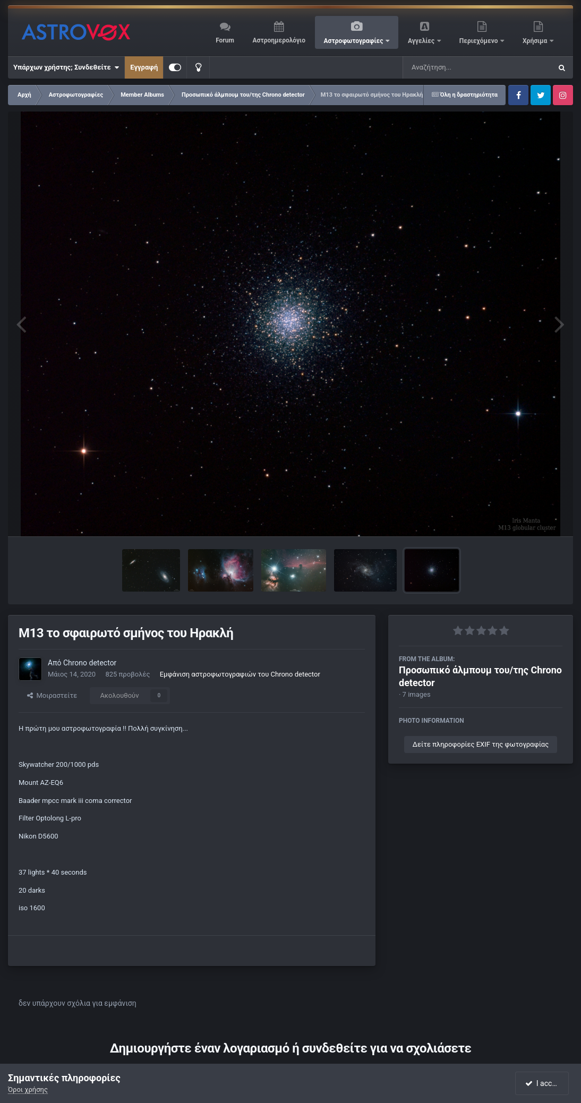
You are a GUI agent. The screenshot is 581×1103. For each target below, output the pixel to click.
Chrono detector (89, 663)
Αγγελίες (422, 41)
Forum (225, 40)
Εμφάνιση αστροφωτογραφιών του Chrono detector (240, 674)
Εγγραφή (144, 67)
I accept (542, 1083)
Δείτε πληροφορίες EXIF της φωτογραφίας (481, 744)
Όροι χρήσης (28, 1089)
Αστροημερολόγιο (278, 40)
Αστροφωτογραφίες (354, 41)
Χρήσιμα (536, 41)
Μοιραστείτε (52, 695)
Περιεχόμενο (479, 41)
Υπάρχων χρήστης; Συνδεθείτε (66, 67)
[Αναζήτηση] (455, 67)
